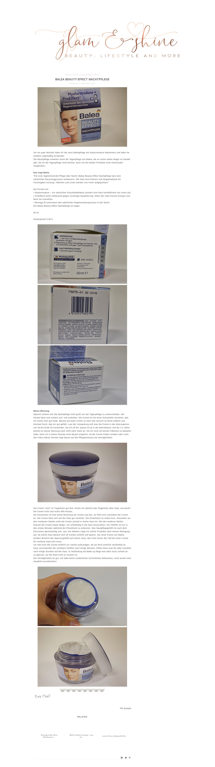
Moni (97, 74)
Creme (76, 74)
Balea (68, 74)
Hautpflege (87, 74)
